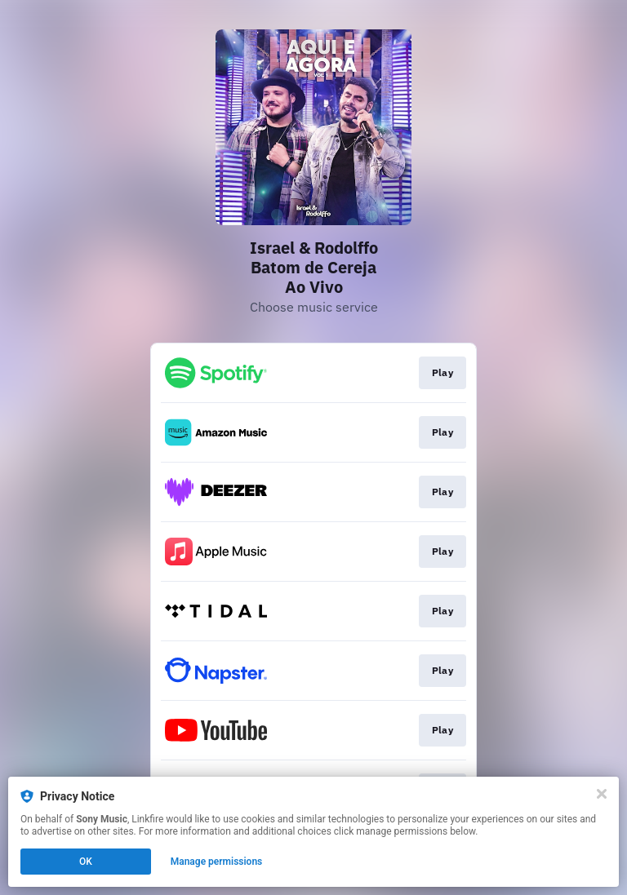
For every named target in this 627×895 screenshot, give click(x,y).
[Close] (602, 794)
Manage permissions (217, 861)
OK (85, 861)
